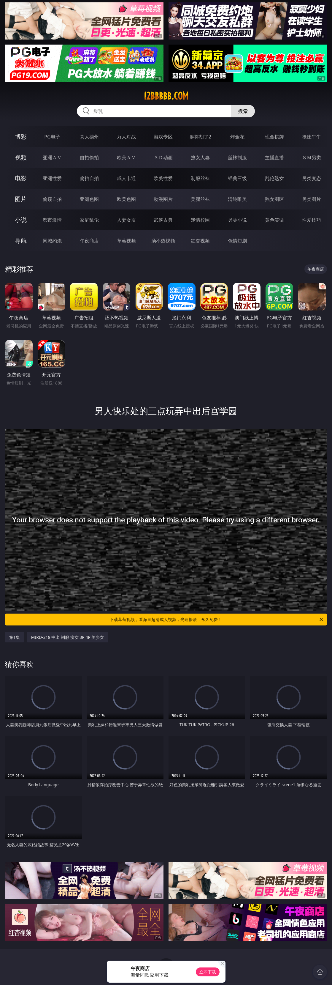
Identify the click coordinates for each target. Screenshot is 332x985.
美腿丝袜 (200, 199)
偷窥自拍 (52, 199)
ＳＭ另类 (311, 157)
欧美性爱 (163, 178)
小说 (21, 220)
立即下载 (207, 972)
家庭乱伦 (89, 220)
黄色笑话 (274, 220)
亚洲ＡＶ (52, 157)
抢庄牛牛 (311, 136)
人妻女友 (126, 220)
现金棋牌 (274, 136)
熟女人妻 (200, 157)
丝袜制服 (237, 157)
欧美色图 (126, 199)
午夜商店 (89, 240)
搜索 (243, 111)
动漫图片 (163, 199)
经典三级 (237, 178)
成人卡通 (126, 178)
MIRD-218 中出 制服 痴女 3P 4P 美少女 (67, 637)
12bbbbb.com (166, 96)
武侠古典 (163, 220)
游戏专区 (163, 136)
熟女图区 (274, 199)
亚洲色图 (89, 199)
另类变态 (311, 178)
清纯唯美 (237, 199)
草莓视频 (126, 240)
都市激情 (52, 220)
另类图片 (311, 199)
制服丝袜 (200, 178)
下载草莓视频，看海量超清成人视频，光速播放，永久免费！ (217, 619)
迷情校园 (200, 220)
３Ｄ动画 (163, 157)
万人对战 (126, 136)
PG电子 (52, 136)
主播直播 (274, 157)
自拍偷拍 (89, 157)
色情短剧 (237, 240)
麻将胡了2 (200, 136)
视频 (21, 157)
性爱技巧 (311, 220)
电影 (21, 178)
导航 (21, 241)
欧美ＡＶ (126, 157)
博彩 (21, 137)
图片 (21, 199)
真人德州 (89, 136)
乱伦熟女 (274, 178)
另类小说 (237, 220)
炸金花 (237, 136)
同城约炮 (52, 240)
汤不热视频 (163, 240)
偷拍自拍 (89, 178)
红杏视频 (200, 240)
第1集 (14, 637)
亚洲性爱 (52, 178)
